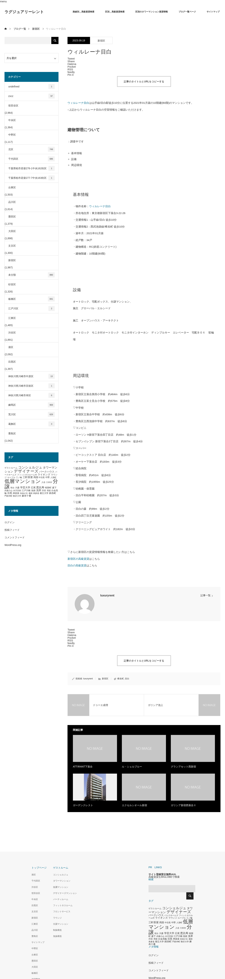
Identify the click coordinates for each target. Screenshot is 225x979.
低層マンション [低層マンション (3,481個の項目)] (22, 481)
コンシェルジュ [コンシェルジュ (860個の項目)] (30, 467)
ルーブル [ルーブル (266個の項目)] (11, 477)
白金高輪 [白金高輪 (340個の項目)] (162, 939)
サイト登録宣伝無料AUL (162, 874)
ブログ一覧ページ (187, 11)
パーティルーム (60, 899)
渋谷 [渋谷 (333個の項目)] (44, 490)
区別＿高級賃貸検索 (115, 11)
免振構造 (57, 936)
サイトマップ (213, 11)
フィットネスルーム (63, 905)
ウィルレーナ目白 (78, 102)
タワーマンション (61, 881)
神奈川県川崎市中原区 (31, 376)
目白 (127, 678)
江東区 (12, 318)
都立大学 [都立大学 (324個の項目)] (44, 493)
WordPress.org (12, 545)
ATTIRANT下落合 (83, 766)
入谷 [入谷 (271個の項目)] (43, 482)
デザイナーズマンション (65, 893)
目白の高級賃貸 (77, 565)
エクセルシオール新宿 (134, 805)
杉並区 (12, 284)
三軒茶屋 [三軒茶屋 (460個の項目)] (28, 477)
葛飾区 (31, 423)
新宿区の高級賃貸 (78, 558)
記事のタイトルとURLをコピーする (144, 81)
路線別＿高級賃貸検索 (83, 11)
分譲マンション (60, 924)
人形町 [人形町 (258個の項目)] (53, 477)
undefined (31, 86)
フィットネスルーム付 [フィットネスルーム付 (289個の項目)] (27, 475)
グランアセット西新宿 (183, 766)
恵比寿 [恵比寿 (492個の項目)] (40, 487)
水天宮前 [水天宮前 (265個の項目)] (17, 490)
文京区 (12, 245)
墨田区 (12, 216)
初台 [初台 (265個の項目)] (12, 488)
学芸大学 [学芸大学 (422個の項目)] (25, 487)
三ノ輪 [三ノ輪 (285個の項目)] (19, 477)
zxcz (31, 96)
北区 (31, 149)
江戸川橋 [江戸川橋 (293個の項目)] (26, 490)
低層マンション (60, 887)
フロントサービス (61, 911)
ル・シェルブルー (132, 766)
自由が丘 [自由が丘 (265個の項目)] (24, 493)
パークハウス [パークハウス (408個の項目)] (46, 471)
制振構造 (57, 930)
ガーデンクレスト (83, 805)
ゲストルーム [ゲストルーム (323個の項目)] (10, 468)
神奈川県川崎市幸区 (31, 395)
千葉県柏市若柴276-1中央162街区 (31, 168)
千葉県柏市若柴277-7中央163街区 (31, 177)
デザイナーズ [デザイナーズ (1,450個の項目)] (26, 471)
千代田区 (31, 158)
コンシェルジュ (60, 874)
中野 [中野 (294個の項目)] (47, 477)
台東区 (12, 187)
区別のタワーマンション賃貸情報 (151, 11)
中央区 (12, 120)
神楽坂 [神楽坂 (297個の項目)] (16, 493)
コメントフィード (14, 537)
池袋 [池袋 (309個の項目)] (33, 490)
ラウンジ (57, 918)
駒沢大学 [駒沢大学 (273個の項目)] (17, 496)
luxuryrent (107, 595)
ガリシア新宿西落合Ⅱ (183, 805)
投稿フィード (12, 529)
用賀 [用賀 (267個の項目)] (49, 490)
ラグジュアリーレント (24, 12)
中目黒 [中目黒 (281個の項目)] (42, 477)
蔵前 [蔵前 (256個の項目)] (31, 493)
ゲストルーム (60, 867)
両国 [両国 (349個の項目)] (35, 477)
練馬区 (31, 404)
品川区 (12, 202)
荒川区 (31, 414)
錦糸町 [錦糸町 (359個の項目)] (52, 493)
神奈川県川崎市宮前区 (31, 385)
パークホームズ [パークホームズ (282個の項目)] (171, 915)
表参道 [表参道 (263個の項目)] (36, 493)
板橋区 (31, 298)
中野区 (12, 134)
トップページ (39, 867)
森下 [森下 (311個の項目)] (54, 487)
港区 (10, 347)
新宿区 (101, 40)
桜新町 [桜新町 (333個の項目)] (48, 487)
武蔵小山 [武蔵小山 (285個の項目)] (8, 490)
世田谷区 (13, 105)
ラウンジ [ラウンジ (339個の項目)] (172, 918)
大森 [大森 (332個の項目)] (17, 487)
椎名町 (120, 678)
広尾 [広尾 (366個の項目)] (33, 487)
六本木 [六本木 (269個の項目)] (49, 482)
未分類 (31, 274)
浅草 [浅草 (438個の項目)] (38, 490)
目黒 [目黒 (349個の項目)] (9, 493)
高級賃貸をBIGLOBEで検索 (164, 876)
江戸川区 (31, 308)
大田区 (12, 231)
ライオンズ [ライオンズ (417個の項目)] (44, 474)
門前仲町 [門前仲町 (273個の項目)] (8, 496)
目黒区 (12, 361)
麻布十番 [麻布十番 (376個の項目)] (26, 495)
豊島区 (12, 433)
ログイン (9, 522)
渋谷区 (12, 332)
